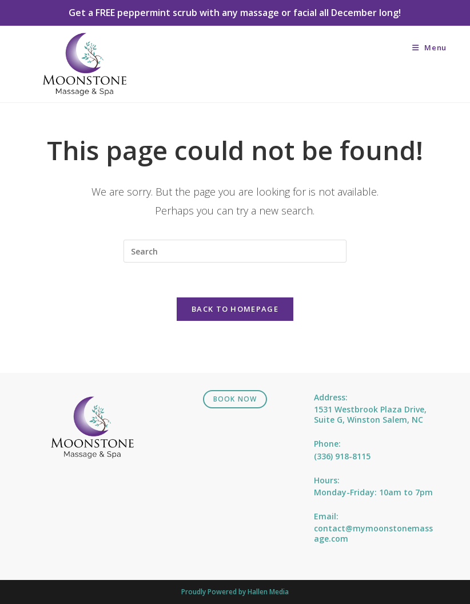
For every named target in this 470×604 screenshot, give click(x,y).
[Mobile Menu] (429, 47)
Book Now (235, 399)
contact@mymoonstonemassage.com (373, 533)
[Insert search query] (235, 251)
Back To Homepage (235, 309)
